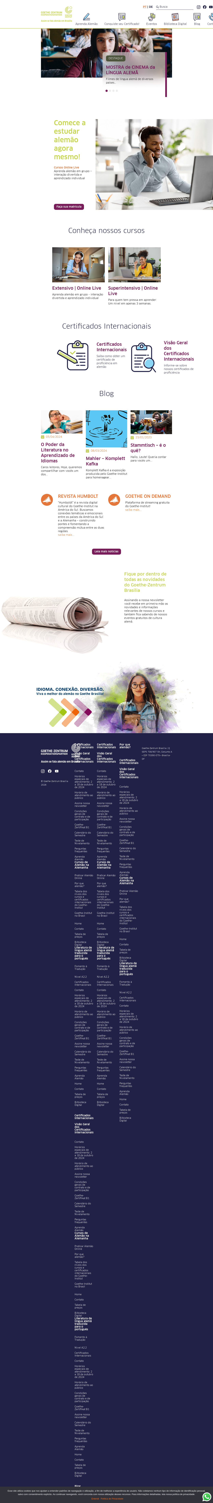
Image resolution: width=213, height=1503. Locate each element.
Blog (78, 1486)
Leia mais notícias (106, 551)
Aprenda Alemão (80, 858)
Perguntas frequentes (81, 850)
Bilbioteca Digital (80, 943)
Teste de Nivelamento (82, 842)
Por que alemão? (79, 884)
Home (78, 924)
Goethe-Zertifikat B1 (82, 826)
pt (144, 7)
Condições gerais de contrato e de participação (82, 815)
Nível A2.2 (81, 977)
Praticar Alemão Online (84, 876)
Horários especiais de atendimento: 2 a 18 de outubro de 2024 (84, 782)
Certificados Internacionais (84, 746)
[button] (106, 91)
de (151, 7)
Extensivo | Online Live (76, 288)
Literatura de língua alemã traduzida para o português (83, 953)
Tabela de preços (80, 935)
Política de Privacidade (112, 1498)
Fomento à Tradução (81, 967)
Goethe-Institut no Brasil (83, 914)
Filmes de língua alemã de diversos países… (129, 81)
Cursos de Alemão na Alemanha (82, 865)
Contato (79, 771)
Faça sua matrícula (68, 206)
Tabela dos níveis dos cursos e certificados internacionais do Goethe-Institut (83, 899)
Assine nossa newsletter (82, 804)
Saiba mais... (66, 535)
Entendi (95, 1498)
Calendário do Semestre (83, 834)
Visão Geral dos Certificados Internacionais (84, 757)
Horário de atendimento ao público (84, 795)
